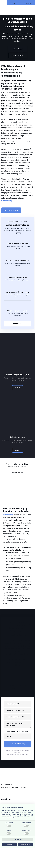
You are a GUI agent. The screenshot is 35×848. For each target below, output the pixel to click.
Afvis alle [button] (9, 844)
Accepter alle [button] (25, 844)
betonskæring (6, 201)
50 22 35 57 (17, 649)
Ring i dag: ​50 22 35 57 (11, 210)
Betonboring (8, 515)
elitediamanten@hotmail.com (17, 654)
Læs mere (17, 388)
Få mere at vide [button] (17, 839)
